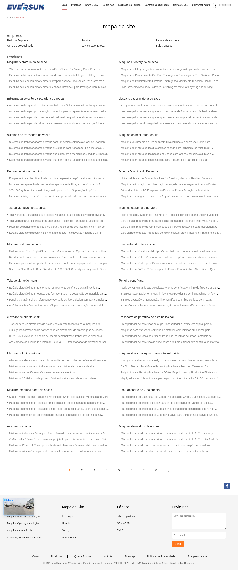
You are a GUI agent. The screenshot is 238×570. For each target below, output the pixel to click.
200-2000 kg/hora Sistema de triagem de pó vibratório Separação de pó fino (53, 190)
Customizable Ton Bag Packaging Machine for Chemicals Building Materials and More (58, 396)
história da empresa (167, 40)
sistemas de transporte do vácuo (28, 135)
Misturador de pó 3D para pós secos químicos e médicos (42, 372)
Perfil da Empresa (17, 40)
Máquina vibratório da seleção (27, 62)
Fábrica (86, 40)
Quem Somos (82, 556)
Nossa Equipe (69, 537)
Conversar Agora (201, 5)
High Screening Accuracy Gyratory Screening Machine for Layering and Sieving (167, 87)
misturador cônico (19, 426)
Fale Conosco (164, 45)
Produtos (76, 5)
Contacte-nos (180, 5)
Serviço (66, 530)
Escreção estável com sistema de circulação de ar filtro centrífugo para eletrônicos (168, 305)
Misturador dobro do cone (24, 244)
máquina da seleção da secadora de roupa (35, 98)
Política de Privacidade (161, 556)
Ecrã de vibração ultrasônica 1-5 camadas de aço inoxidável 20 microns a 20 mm (56, 232)
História (66, 523)
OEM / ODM (123, 523)
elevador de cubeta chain (24, 317)
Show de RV (91, 5)
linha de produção (126, 516)
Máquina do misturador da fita (139, 135)
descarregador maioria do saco (139, 98)
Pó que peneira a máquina (24, 171)
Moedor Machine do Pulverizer (139, 171)
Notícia (108, 556)
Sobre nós (108, 5)
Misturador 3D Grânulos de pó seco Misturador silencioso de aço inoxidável (52, 378)
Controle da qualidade (157, 5)
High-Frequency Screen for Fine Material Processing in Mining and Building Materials (170, 214)
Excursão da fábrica (129, 5)
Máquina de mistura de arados (139, 426)
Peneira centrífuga (131, 280)
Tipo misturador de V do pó (137, 244)
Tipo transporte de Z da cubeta (139, 389)
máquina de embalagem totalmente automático (150, 353)
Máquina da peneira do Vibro (138, 207)
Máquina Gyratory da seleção (138, 62)
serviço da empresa (93, 45)
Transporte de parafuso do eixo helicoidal (146, 317)
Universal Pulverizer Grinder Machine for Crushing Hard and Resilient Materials (167, 178)
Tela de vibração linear (22, 280)
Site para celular (197, 556)
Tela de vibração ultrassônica (26, 207)
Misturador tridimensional (24, 353)
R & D (120, 530)
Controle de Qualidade (20, 45)
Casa (64, 5)
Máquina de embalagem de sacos (29, 389)
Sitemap (129, 556)
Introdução (67, 516)
